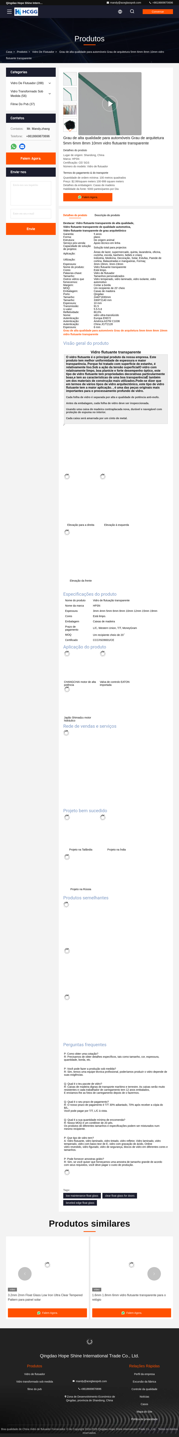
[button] (70, 130)
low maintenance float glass (82, 1195)
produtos (22, 51)
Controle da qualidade (144, 1389)
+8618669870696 (161, 2)
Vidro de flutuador (43, 51)
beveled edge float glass (80, 1202)
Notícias (144, 1396)
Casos (144, 1404)
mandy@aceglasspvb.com (123, 2)
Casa (9, 51)
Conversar (158, 11)
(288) (27, 83)
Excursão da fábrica (144, 1381)
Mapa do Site (144, 1411)
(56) (27, 93)
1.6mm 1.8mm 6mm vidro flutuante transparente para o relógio (129, 1297)
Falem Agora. (31, 158)
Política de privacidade (144, 1419)
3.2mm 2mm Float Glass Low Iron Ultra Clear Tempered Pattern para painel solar (45, 1297)
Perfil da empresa (144, 1374)
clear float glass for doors (119, 1195)
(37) (23, 104)
